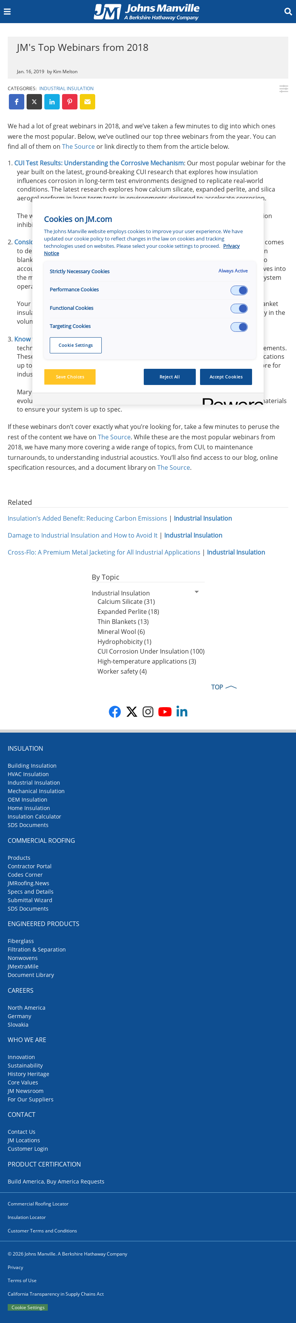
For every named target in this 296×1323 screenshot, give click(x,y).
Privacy (15, 1267)
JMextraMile (23, 966)
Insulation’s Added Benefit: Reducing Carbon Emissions (87, 518)
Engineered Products (43, 924)
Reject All (170, 377)
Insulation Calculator (34, 816)
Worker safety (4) (122, 671)
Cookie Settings (28, 1307)
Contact (21, 1114)
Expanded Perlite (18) (128, 611)
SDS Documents (28, 825)
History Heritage (28, 1074)
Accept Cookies (226, 377)
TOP (217, 687)
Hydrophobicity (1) (124, 641)
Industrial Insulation (66, 88)
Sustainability (25, 1065)
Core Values (23, 1082)
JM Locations (24, 1140)
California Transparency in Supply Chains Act (56, 1294)
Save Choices (70, 377)
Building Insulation (32, 765)
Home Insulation (29, 808)
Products (19, 857)
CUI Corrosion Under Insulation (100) (151, 651)
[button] (16, 101)
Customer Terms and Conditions (42, 1230)
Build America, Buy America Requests (56, 1181)
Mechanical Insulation (36, 791)
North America (26, 1007)
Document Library (31, 974)
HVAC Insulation (28, 774)
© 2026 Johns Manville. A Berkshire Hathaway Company (67, 1254)
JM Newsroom (26, 1090)
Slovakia (18, 1024)
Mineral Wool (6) (121, 631)
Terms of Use (22, 1280)
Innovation (21, 1057)
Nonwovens (23, 958)
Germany (19, 1016)
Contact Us (21, 1131)
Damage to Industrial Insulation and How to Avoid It (83, 535)
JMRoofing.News (28, 883)
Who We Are (27, 1040)
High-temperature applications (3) (147, 661)
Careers (21, 990)
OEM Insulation (27, 799)
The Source (78, 146)
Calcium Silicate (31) (126, 601)
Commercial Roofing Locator (38, 1203)
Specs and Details (31, 891)
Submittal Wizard (30, 900)
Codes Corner (25, 874)
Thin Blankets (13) (123, 621)
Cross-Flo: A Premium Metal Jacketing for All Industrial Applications (104, 552)
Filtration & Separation (37, 949)
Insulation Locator (27, 1217)
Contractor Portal (30, 866)
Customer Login (28, 1148)
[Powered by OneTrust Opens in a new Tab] (230, 400)
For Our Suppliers (31, 1099)
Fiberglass (21, 941)
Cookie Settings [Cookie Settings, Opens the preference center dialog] (76, 345)
